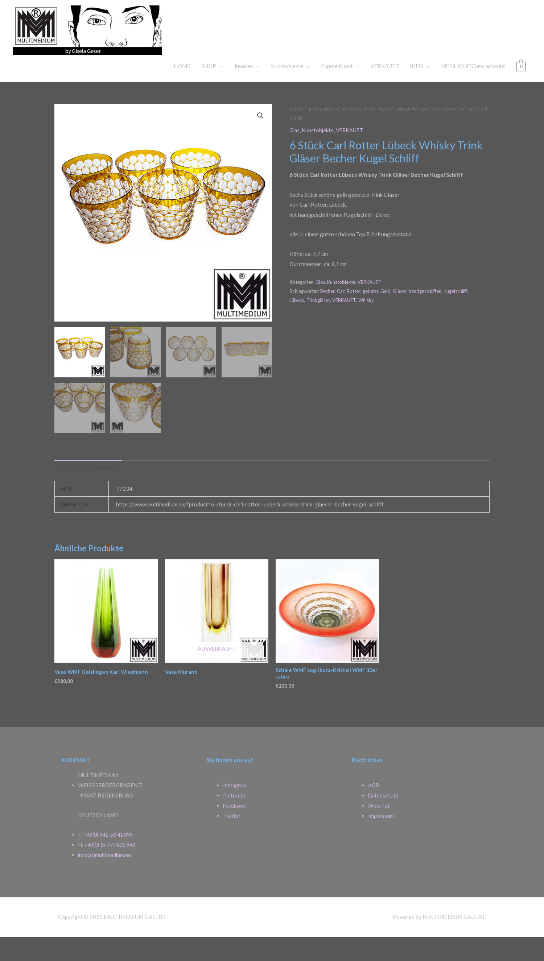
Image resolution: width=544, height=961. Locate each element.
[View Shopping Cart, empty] (521, 89)
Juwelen (243, 89)
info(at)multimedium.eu (105, 879)
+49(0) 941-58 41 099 (110, 859)
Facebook (235, 830)
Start (295, 131)
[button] (260, 138)
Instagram (235, 809)
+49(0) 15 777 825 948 (112, 869)
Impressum (381, 840)
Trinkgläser (319, 323)
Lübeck (297, 323)
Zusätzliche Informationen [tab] (88, 490)
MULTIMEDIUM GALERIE (310, 37)
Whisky (368, 323)
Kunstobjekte (287, 89)
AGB (373, 809)
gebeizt (371, 313)
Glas (345, 131)
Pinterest (234, 819)
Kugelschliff (457, 313)
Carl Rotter (350, 313)
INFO (416, 89)
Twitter (232, 840)
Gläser (401, 313)
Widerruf (379, 830)
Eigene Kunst (337, 89)
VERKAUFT (385, 89)
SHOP (208, 89)
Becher (327, 313)
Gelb (387, 313)
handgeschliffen (426, 313)
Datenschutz (383, 819)
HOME (182, 89)
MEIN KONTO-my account (473, 89)
